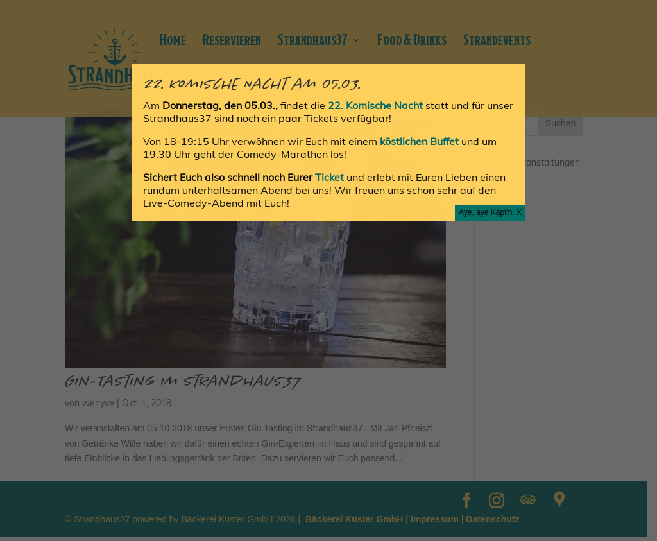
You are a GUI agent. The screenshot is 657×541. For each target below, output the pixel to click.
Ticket (330, 177)
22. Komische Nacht (376, 105)
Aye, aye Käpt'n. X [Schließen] (490, 212)
